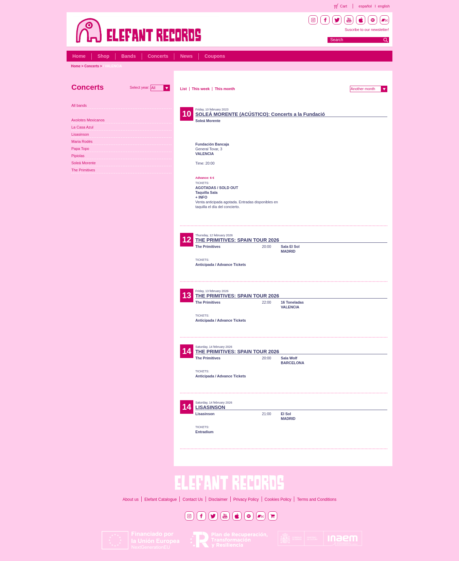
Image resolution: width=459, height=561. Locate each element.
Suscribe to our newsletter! (367, 30)
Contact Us (192, 499)
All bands (79, 105)
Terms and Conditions (316, 499)
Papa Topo (80, 149)
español (365, 6)
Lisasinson (80, 134)
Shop (103, 56)
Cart (343, 6)
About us (131, 499)
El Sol (286, 414)
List (183, 89)
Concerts (158, 56)
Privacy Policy (246, 499)
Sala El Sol (290, 246)
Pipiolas (78, 156)
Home (79, 56)
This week (201, 89)
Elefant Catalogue (160, 499)
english (384, 6)
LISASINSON (210, 407)
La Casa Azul (82, 127)
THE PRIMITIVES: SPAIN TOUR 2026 (237, 240)
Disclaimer (218, 499)
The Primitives (83, 170)
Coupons (215, 56)
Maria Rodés (81, 141)
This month (225, 89)
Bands (128, 56)
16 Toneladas (292, 302)
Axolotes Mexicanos (88, 120)
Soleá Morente (83, 163)
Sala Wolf (289, 358)
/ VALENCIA (112, 66)
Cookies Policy (278, 499)
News (186, 56)
